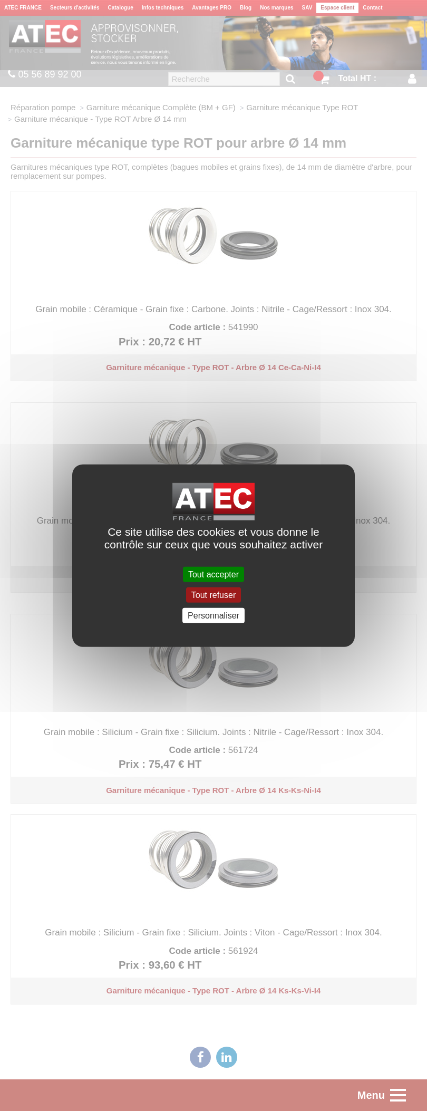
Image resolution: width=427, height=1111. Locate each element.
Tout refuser (213, 594)
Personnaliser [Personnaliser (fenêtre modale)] (213, 615)
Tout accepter (213, 573)
